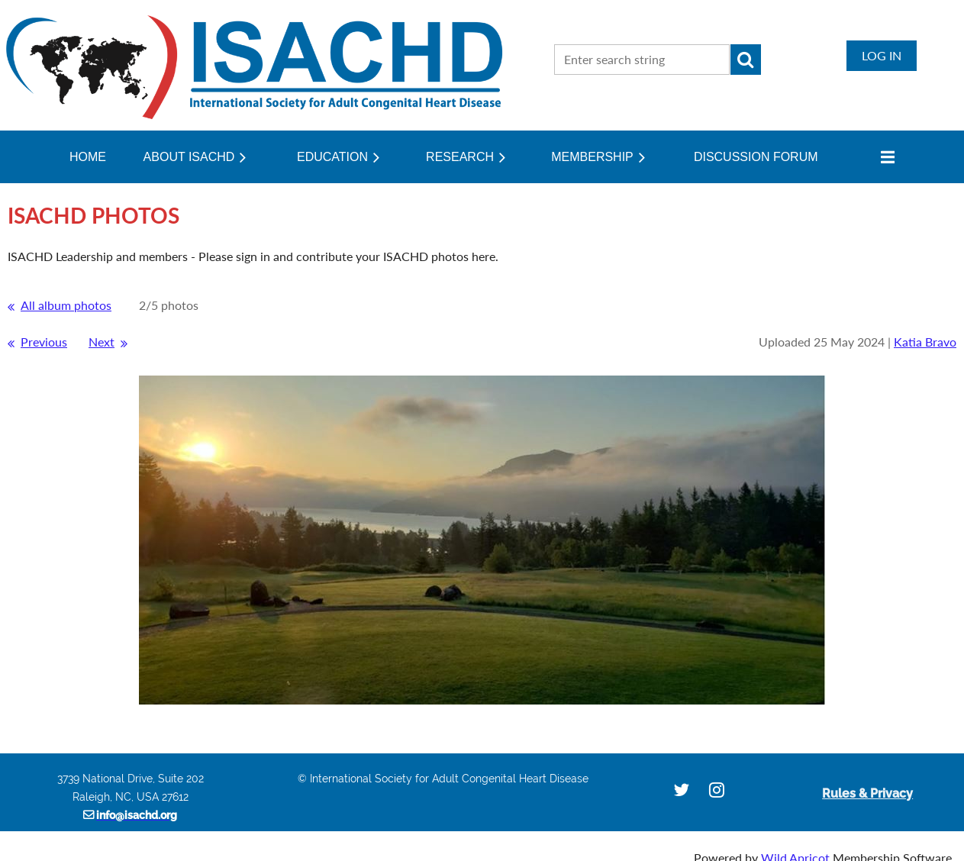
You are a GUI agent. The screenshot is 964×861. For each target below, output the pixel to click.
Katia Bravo (925, 341)
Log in (881, 55)
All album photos (66, 305)
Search (745, 59)
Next (101, 341)
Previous (44, 341)
